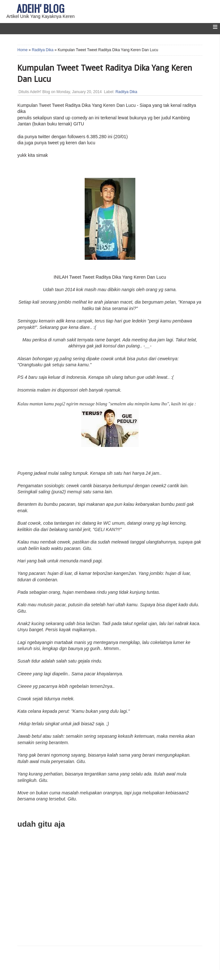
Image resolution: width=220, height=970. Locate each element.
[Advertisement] (76, 892)
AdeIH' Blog (40, 8)
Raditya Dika (42, 50)
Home (22, 50)
